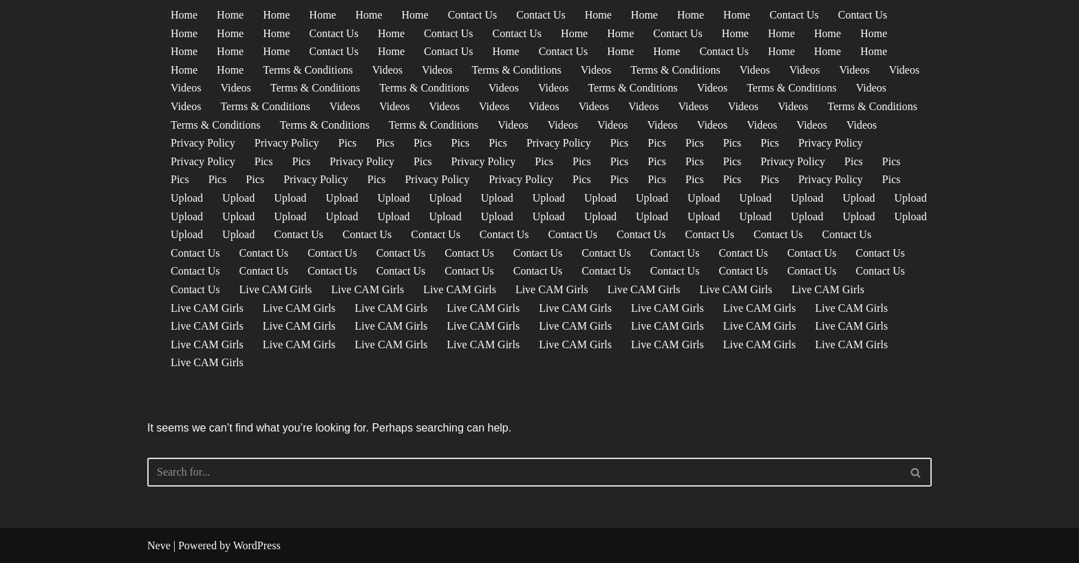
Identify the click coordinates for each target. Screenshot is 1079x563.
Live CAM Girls (275, 289)
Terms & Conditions (307, 70)
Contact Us (473, 15)
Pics (348, 143)
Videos (387, 70)
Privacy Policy (203, 143)
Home (184, 15)
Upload (187, 198)
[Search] (524, 472)
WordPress (257, 545)
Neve (159, 545)
